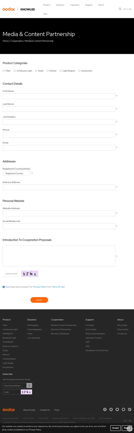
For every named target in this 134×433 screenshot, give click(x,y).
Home (6, 40)
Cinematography (34, 329)
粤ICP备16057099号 (67, 422)
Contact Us (122, 333)
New (45, 14)
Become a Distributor (60, 333)
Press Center (123, 329)
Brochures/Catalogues (95, 333)
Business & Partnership (61, 329)
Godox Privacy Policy (10, 418)
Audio (40, 71)
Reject (127, 428)
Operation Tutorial (94, 338)
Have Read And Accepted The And (35, 287)
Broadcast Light (9, 338)
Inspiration (74, 5)
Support (88, 5)
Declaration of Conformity (97, 350)
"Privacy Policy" (40, 287)
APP (88, 342)
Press (56, 410)
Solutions (60, 5)
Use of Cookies (28, 418)
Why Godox (122, 325)
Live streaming (33, 338)
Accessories (86, 71)
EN (130, 9)
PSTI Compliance (105, 418)
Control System (9, 359)
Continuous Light (24, 71)
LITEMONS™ (8, 342)
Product (46, 5)
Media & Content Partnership (39, 40)
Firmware (90, 325)
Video (29, 333)
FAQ (87, 346)
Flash (8, 71)
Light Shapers (69, 71)
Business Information (60, 418)
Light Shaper (8, 363)
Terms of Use (43, 418)
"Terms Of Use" (58, 287)
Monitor (53, 71)
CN (125, 9)
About (101, 5)
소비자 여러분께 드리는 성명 (84, 418)
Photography (33, 325)
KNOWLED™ (8, 333)
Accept (115, 428)
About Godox (29, 410)
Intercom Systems (10, 346)
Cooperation (17, 40)
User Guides (91, 329)
